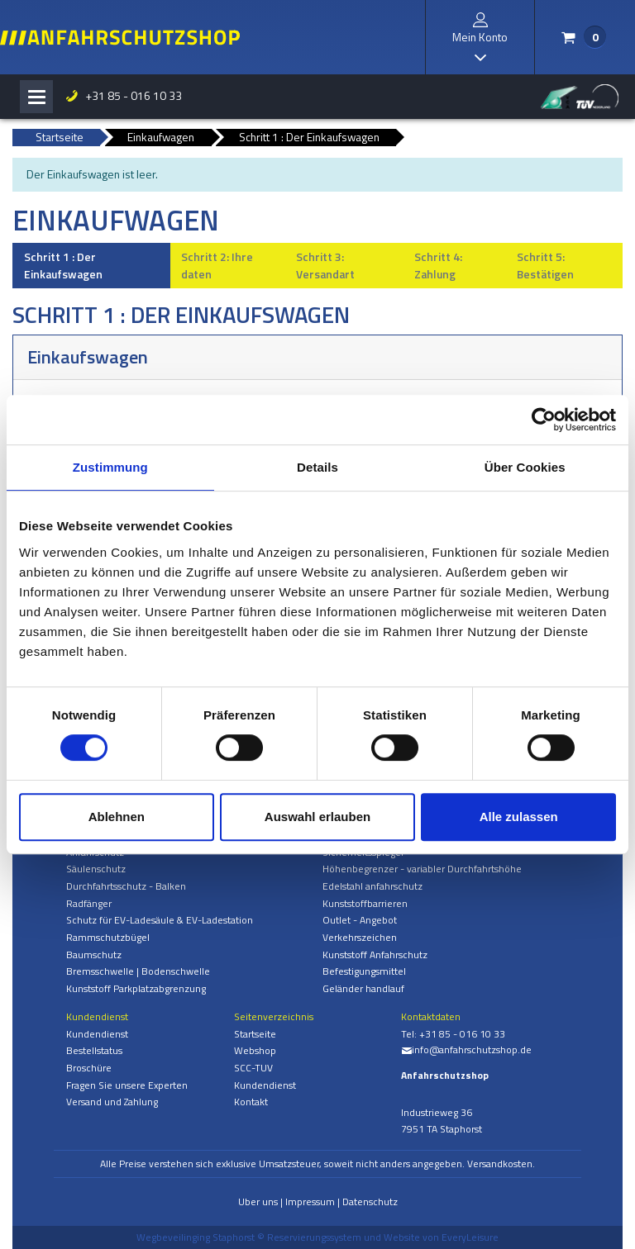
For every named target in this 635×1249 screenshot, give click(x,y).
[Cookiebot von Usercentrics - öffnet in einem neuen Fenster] (543, 419)
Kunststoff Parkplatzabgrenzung (136, 988)
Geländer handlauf (363, 988)
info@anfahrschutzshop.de (466, 1049)
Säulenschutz (96, 868)
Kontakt (251, 1101)
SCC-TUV (253, 1068)
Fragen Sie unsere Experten (127, 1085)
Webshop (255, 1050)
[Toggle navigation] (36, 96)
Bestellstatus (94, 1050)
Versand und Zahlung (112, 1101)
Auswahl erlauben (317, 817)
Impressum (310, 1201)
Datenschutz (370, 1201)
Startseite (255, 1034)
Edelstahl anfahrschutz (372, 886)
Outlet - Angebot (359, 920)
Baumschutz (94, 954)
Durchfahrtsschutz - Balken (126, 886)
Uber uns (258, 1201)
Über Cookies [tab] (525, 467)
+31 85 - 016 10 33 (123, 95)
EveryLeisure (470, 1237)
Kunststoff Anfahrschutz (374, 954)
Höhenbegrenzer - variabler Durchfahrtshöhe (422, 868)
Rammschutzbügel (108, 937)
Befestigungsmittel (364, 971)
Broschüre (89, 1068)
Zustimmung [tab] (110, 467)
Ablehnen (116, 817)
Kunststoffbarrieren (365, 903)
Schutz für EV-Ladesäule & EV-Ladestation (159, 920)
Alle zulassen (519, 817)
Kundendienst (97, 1034)
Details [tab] (317, 467)
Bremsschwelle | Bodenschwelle (138, 971)
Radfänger (89, 903)
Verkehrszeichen (359, 937)
